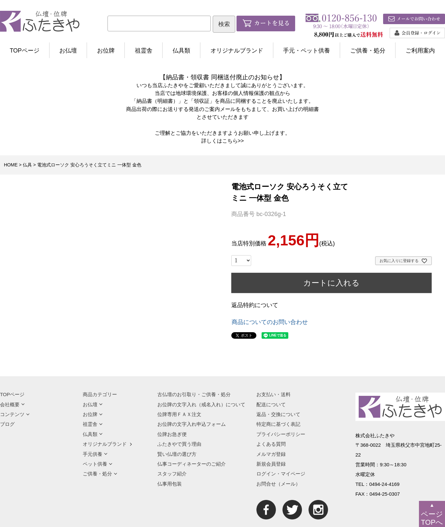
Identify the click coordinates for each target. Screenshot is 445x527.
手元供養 (95, 454)
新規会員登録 (271, 464)
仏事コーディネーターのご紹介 (191, 464)
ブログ (7, 424)
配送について (271, 404)
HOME (11, 164)
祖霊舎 (143, 50)
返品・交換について (278, 414)
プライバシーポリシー (280, 434)
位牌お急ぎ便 (172, 434)
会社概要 (12, 404)
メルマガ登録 (271, 454)
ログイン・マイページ (280, 473)
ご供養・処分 (367, 50)
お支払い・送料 (273, 394)
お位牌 (106, 50)
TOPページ (24, 50)
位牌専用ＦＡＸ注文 (179, 414)
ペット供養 (97, 464)
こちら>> (233, 141)
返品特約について (254, 305)
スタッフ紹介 (172, 473)
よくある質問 (271, 444)
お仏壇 (68, 50)
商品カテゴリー (100, 394)
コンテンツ (15, 414)
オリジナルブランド (236, 50)
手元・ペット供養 (306, 50)
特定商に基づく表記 (278, 424)
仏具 (27, 164)
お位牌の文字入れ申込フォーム (191, 424)
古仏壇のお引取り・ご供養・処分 (194, 394)
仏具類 (181, 50)
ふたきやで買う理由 (179, 444)
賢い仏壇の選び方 (176, 454)
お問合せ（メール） (278, 484)
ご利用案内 (420, 50)
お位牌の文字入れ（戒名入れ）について (201, 404)
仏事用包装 (169, 484)
